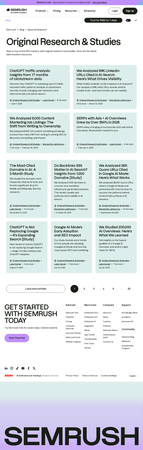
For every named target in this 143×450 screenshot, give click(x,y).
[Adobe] (8, 375)
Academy (126, 317)
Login (115, 11)
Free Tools (89, 343)
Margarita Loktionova (120, 100)
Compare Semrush (70, 327)
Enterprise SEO (91, 313)
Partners (107, 326)
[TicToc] (17, 368)
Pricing (57, 11)
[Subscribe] (103, 20)
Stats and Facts (73, 337)
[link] (38, 87)
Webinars (126, 341)
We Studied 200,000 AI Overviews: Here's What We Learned (115, 231)
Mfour (87, 330)
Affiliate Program (73, 342)
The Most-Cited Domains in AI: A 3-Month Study (23, 170)
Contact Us (108, 342)
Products (41, 11)
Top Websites (90, 339)
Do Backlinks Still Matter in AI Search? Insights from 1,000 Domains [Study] (70, 171)
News (105, 317)
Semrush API (128, 321)
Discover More (100, 2)
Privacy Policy (72, 376)
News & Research (37, 29)
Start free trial (17, 338)
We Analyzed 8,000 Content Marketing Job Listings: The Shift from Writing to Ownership (35, 122)
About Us (107, 313)
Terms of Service (90, 376)
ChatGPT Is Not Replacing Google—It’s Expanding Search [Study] (24, 233)
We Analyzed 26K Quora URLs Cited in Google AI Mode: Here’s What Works (114, 171)
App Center (89, 335)
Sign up (130, 11)
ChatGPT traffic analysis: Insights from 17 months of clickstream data (30, 75)
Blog (8, 20)
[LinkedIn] (6, 368)
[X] (34, 368)
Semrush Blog (128, 337)
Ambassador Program (128, 347)
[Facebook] (28, 368)
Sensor (87, 348)
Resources (71, 11)
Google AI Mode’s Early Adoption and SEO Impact (68, 231)
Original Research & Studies (26, 100)
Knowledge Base (129, 313)
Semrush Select (110, 330)
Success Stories (73, 333)
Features (70, 317)
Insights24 (89, 326)
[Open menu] (135, 20)
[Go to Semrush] (16, 11)
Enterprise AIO (91, 317)
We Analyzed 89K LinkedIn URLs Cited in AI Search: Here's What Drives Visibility (99, 75)
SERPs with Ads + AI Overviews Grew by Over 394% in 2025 (101, 120)
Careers (106, 321)
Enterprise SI (90, 321)
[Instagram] (11, 368)
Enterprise (91, 11)
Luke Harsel (48, 100)
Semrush (11, 29)
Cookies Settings (109, 376)
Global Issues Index (109, 336)
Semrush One (72, 313)
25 (129, 289)
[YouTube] (23, 368)
